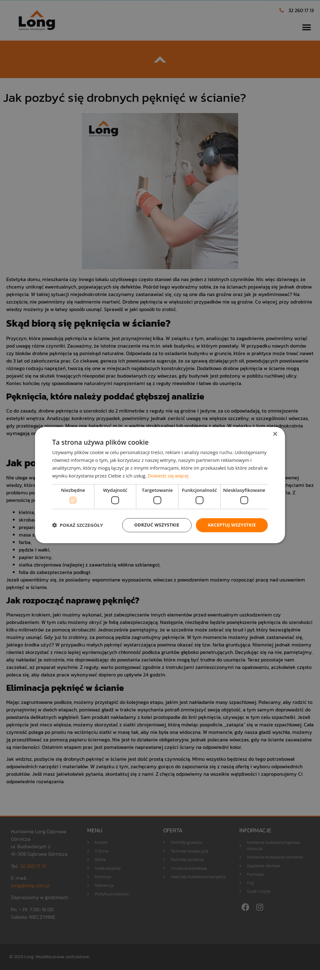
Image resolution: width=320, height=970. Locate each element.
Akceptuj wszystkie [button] (232, 525)
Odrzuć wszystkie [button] (156, 525)
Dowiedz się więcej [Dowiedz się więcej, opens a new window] (168, 476)
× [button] (274, 434)
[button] (77, 525)
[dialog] (160, 485)
